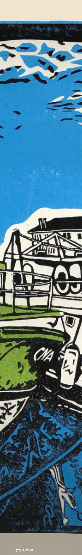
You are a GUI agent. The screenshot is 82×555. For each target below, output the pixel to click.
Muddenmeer (24, 550)
